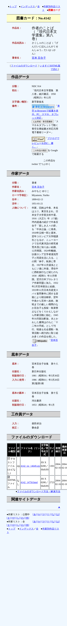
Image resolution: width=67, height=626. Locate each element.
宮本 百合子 (39, 57)
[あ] (35, 514)
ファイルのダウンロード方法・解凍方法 (38, 491)
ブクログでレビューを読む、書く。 (45, 142)
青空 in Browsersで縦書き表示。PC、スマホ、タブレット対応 (46, 112)
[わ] (23, 518)
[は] (58, 514)
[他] (27, 518)
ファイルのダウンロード (24, 65)
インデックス (28, 6)
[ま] (9, 518)
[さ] (44, 514)
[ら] (18, 518)
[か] (39, 514)
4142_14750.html (29, 482)
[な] (53, 514)
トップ (13, 6)
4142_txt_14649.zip (30, 466)
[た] (48, 514)
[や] (13, 518)
